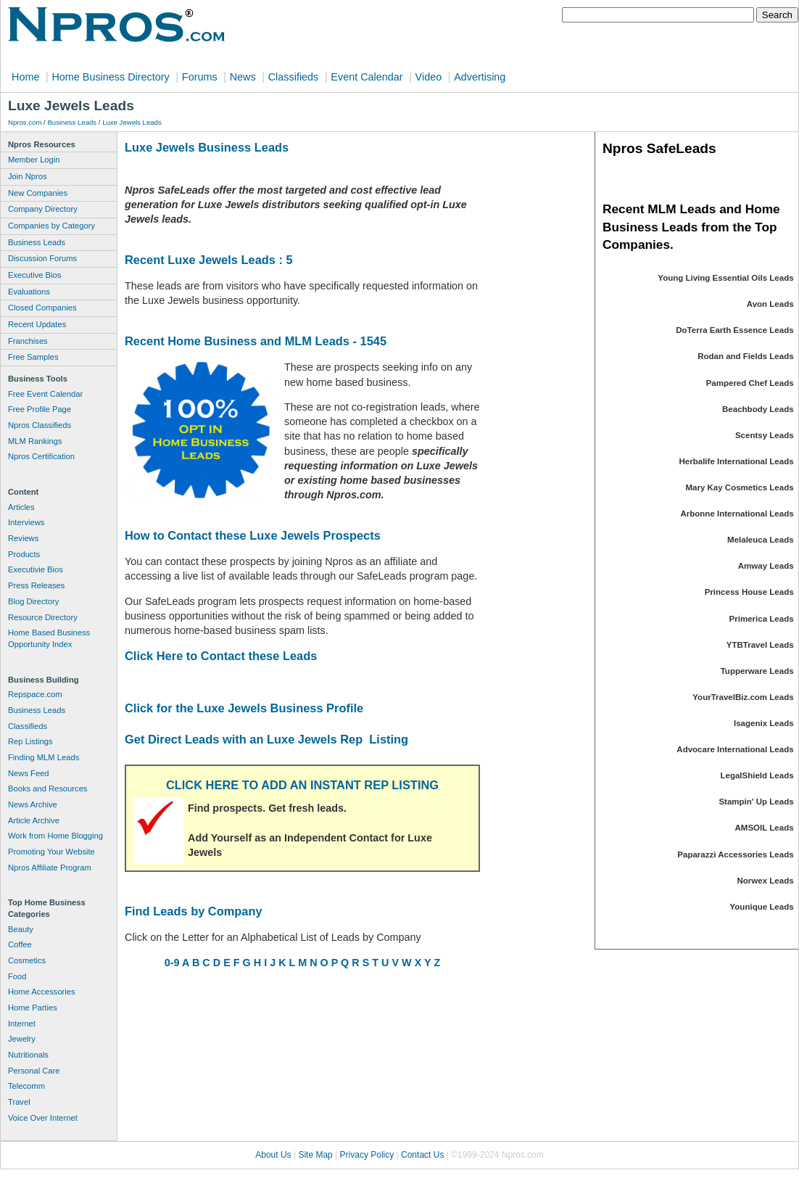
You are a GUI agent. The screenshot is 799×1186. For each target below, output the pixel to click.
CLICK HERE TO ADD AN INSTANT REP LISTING (302, 784)
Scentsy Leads (764, 435)
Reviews (23, 538)
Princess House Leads (749, 592)
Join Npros (27, 176)
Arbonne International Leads (736, 513)
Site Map (315, 1155)
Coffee (20, 944)
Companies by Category (51, 225)
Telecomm (26, 1086)
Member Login (34, 159)
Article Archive (33, 820)
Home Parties (32, 1007)
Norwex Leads (765, 880)
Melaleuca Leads (760, 539)
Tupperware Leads (757, 671)
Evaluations (29, 291)
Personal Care (34, 1070)
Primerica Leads (761, 618)
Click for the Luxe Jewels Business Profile (244, 708)
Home (25, 77)
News (243, 77)
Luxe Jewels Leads (132, 122)
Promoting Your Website (51, 851)
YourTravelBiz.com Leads (742, 697)
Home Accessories (41, 991)
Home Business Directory (110, 77)
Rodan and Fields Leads (745, 356)
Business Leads (71, 122)
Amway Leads (766, 565)
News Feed (28, 773)
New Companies (37, 193)
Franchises (28, 341)
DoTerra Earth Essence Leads (734, 330)
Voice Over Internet (43, 1117)
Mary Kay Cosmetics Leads (739, 487)
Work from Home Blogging (55, 835)
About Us (273, 1155)
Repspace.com (35, 694)
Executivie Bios (35, 569)
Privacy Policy (367, 1155)
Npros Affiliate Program (49, 867)
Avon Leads (770, 304)
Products (24, 554)
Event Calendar (366, 77)
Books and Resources (47, 788)
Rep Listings (30, 741)
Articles (21, 507)
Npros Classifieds (39, 425)
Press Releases (36, 585)
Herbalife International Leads (736, 461)
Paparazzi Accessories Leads (735, 854)
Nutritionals (28, 1054)
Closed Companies (42, 307)
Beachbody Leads (758, 409)
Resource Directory (43, 617)
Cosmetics (27, 960)
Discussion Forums (42, 258)
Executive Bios (34, 275)
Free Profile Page (39, 409)
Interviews (26, 522)
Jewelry (22, 1038)
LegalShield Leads (756, 775)
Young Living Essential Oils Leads (725, 277)
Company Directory (43, 209)
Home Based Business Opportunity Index (49, 638)
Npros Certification (41, 456)
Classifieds (293, 77)
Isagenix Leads (764, 723)
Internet (22, 1023)
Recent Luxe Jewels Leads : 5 (209, 259)
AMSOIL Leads (764, 827)
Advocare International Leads (734, 749)
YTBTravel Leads (760, 645)
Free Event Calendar (45, 394)
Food (17, 976)
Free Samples (33, 357)
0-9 (172, 962)
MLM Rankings (35, 441)
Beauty (20, 929)
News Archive (32, 804)
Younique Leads (762, 906)
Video (428, 77)
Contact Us (422, 1155)
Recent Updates (37, 324)
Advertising (479, 77)
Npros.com (24, 122)
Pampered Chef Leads (750, 383)
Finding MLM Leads (43, 757)
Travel (19, 1102)
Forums (200, 77)
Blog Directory (33, 601)
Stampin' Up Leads (756, 801)
